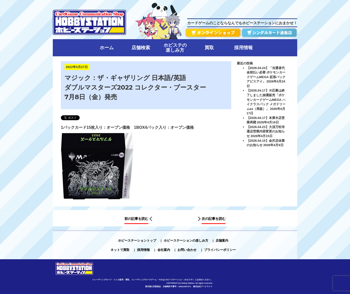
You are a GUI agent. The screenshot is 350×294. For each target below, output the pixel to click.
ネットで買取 (120, 250)
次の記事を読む (214, 219)
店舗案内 (222, 240)
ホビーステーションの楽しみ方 (186, 240)
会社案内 (163, 250)
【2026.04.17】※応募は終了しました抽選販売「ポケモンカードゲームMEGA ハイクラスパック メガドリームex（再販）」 (266, 99)
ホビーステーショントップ (137, 240)
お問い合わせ (187, 250)
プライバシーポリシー (220, 250)
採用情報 (143, 250)
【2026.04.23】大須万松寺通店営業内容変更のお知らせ (266, 131)
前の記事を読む (136, 219)
